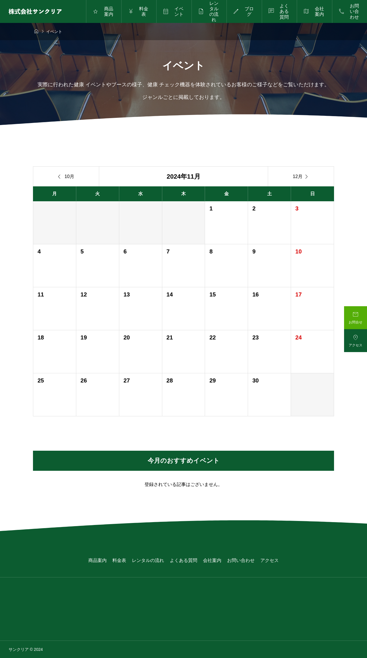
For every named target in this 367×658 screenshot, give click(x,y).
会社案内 (212, 560)
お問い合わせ (241, 560)
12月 (301, 176)
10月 (66, 176)
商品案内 (97, 560)
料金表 (119, 560)
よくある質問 (183, 560)
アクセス (269, 560)
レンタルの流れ (148, 560)
